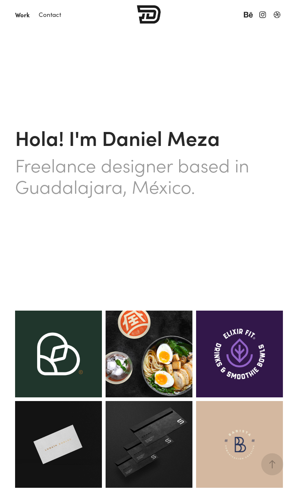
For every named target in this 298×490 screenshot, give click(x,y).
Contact (50, 14)
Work (22, 14)
